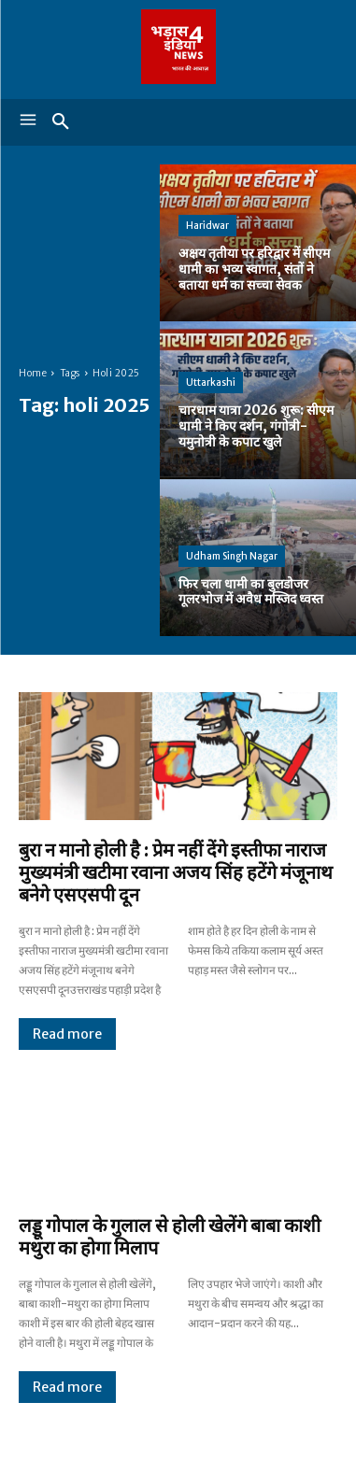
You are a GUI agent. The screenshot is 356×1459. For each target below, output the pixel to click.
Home (33, 373)
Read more (67, 1034)
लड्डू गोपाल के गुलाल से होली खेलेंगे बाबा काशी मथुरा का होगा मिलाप (169, 1236)
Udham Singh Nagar (232, 556)
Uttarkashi (210, 382)
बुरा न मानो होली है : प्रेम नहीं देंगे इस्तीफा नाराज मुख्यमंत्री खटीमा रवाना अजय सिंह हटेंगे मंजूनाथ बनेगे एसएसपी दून (176, 872)
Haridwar (207, 226)
